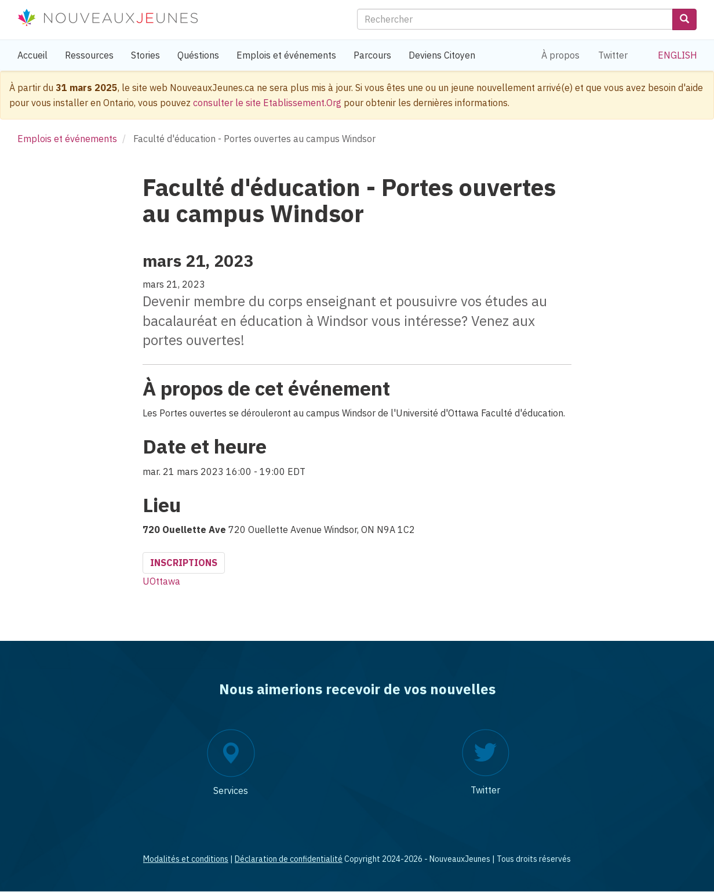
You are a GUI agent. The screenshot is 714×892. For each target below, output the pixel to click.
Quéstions (198, 55)
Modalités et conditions (185, 859)
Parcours (372, 55)
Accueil (32, 55)
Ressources (89, 55)
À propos (560, 55)
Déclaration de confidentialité (289, 859)
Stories (145, 55)
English (677, 55)
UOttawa (161, 581)
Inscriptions (183, 562)
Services (230, 790)
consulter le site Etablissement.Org (267, 102)
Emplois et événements (286, 55)
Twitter (613, 55)
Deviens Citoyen (442, 55)
